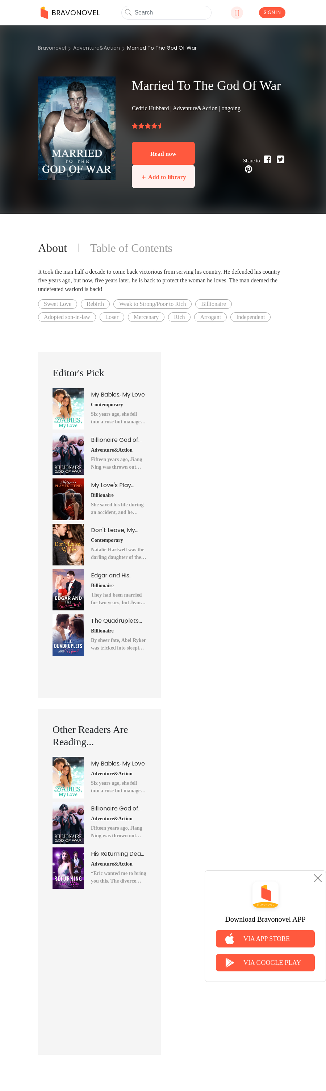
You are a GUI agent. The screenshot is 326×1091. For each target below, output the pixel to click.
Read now (163, 153)
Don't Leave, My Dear (113, 530)
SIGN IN (272, 12)
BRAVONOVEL (70, 13)
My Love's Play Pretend (111, 485)
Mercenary (146, 317)
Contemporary (107, 404)
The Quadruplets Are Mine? (115, 621)
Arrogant (210, 317)
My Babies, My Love (118, 394)
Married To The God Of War (162, 47)
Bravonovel (52, 47)
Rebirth (95, 304)
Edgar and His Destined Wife (110, 575)
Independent (250, 317)
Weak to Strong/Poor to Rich (152, 304)
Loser (111, 317)
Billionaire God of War (114, 440)
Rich (179, 317)
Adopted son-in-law (67, 317)
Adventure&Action (96, 47)
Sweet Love (57, 304)
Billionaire (213, 304)
